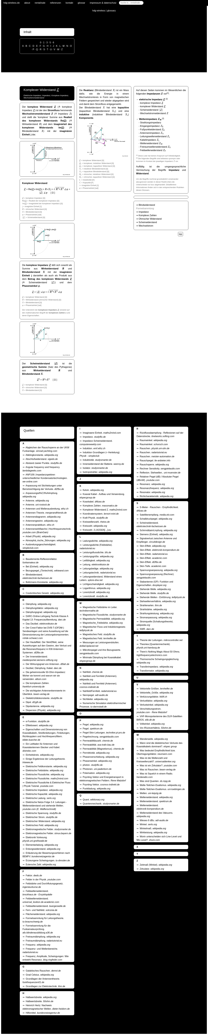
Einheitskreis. (40, 755)
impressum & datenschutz (103, 3)
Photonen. (97, 769)
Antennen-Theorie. (46, 513)
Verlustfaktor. (153, 701)
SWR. (147, 629)
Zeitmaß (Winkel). (156, 865)
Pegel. (93, 724)
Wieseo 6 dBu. (154, 820)
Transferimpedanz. (156, 666)
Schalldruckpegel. (156, 519)
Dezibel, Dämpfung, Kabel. (44, 668)
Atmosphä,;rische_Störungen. (48, 540)
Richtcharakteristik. (156, 496)
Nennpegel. (95, 695)
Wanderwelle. (154, 739)
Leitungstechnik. (99, 572)
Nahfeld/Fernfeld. (100, 691)
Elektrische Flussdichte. (45, 774)
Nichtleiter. (95, 699)
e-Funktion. (38, 721)
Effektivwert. (39, 725)
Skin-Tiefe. (153, 566)
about (27, 3)
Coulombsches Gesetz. (45, 593)
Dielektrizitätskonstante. (44, 698)
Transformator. (154, 671)
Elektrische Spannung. (43, 813)
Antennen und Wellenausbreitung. (47, 508)
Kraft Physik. (95, 518)
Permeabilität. (99, 745)
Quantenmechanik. (101, 803)
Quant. (93, 799)
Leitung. (96, 564)
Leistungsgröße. (98, 556)
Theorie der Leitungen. (161, 640)
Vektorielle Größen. (156, 688)
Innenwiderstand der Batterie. (103, 464)
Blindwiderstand (147, 205)
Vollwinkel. (152, 724)
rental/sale (40, 3)
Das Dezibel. (41, 623)
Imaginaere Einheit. (102, 433)
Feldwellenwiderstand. (46, 906)
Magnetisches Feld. (99, 634)
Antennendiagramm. (43, 517)
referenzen (55, 3)
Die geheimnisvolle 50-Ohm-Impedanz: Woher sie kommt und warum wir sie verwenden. (44, 675)
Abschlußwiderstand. (42, 459)
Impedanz (144, 212)
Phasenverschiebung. (101, 757)
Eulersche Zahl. (41, 864)
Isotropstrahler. (97, 472)
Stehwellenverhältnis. (158, 601)
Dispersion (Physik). (43, 710)
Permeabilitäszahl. (98, 740)
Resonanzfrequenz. (157, 488)
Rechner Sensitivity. (160, 468)
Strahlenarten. (151, 605)
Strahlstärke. (153, 609)
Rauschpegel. (155, 460)
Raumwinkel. (153, 440)
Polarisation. (96, 773)
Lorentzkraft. (96, 592)
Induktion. (94, 448)
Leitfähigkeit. (96, 560)
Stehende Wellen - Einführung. (162, 597)
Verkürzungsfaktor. (153, 696)
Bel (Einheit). (39, 566)
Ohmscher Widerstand (150, 219)
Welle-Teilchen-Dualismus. (160, 785)
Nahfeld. (93, 672)
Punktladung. (96, 788)
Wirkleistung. (153, 832)
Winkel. (148, 824)
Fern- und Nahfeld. (41, 910)
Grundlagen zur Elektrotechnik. (45, 986)
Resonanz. (152, 484)
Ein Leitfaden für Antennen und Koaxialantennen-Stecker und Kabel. (41, 747)
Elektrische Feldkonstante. (46, 766)
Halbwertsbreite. (41, 997)
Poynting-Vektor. (101, 784)
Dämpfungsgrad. (41, 612)
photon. (93, 765)
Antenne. (37, 500)
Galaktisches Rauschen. (43, 970)
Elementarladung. (42, 845)
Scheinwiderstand (148, 222)
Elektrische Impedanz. (44, 790)
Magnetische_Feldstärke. (103, 623)
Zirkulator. (152, 869)
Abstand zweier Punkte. (44, 463)
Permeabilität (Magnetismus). (103, 749)
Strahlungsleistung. (156, 613)
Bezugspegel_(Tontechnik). (47, 570)
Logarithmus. (96, 588)
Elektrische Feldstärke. (44, 770)
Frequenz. (38, 945)
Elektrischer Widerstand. (45, 821)
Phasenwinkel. (97, 761)
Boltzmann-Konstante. (44, 582)
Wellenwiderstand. (156, 797)
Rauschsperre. (154, 464)
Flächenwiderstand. (43, 914)
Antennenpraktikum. (40, 525)
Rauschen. (154, 448)
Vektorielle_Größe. (156, 692)
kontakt (69, 3)
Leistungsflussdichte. (97, 552)
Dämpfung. (38, 604)
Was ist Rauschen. (157, 769)
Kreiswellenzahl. (96, 522)
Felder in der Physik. (43, 879)
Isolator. (95, 468)
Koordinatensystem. (101, 514)
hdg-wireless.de (11, 3)
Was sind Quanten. (155, 781)
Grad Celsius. (40, 975)
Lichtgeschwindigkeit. (101, 584)
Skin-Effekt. (153, 546)
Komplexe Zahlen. (100, 505)
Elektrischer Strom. (41, 817)
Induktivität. (97, 460)
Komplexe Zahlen (148, 215)
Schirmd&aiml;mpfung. (158, 530)
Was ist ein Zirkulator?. (158, 765)
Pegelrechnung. (101, 736)
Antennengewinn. (42, 521)
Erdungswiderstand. (43, 849)
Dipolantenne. (40, 706)
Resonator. (152, 492)
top (180, 234)
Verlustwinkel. (154, 705)
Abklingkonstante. (42, 455)
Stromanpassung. (156, 617)
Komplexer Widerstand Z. (105, 509)
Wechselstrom (146, 226)
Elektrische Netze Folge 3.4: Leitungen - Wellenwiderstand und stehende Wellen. (45, 805)
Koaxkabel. (94, 501)
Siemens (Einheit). (156, 534)
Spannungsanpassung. (159, 570)
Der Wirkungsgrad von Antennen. (47, 664)
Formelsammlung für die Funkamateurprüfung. (38, 929)
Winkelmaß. (153, 828)
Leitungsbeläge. (98, 568)
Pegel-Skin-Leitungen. (104, 732)
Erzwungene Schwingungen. (48, 860)
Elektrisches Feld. (42, 825)
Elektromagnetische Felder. (48, 829)
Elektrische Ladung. (41, 798)
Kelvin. (93, 490)
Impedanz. (94, 437)
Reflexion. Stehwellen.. (160, 472)
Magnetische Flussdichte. (104, 615)
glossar (81, 3)
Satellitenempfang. (157, 515)
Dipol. (34, 702)
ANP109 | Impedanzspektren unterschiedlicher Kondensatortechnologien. (45, 478)
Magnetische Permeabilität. (104, 619)
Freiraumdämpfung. (43, 936)
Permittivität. (96, 753)
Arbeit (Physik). (40, 536)
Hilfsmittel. (43, 1013)
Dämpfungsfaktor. (42, 608)
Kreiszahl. (95, 526)
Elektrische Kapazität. (44, 794)
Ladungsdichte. (98, 541)
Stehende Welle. (155, 589)
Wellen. (151, 793)
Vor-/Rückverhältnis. (155, 728)
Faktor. (34, 875)
